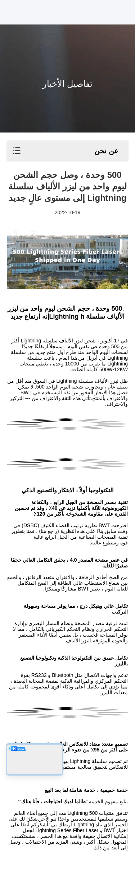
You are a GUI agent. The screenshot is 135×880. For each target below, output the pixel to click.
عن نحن (106, 151)
